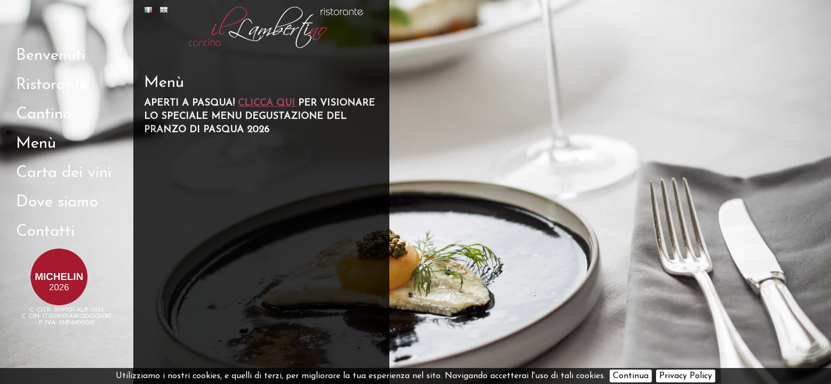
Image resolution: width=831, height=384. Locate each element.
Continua (631, 376)
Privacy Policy (685, 376)
